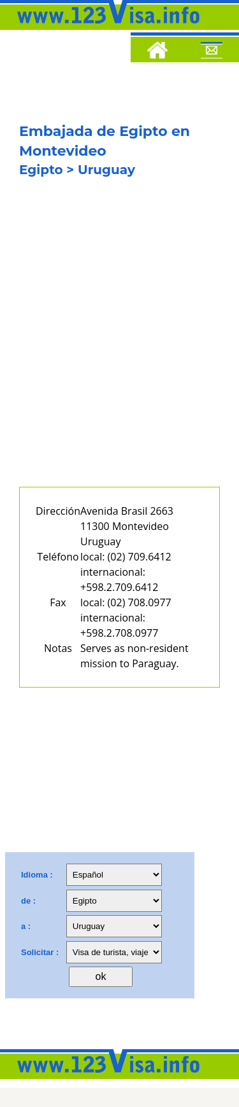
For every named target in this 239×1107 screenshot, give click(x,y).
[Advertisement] (119, 341)
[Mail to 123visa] (211, 52)
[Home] (157, 52)
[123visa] (105, 27)
